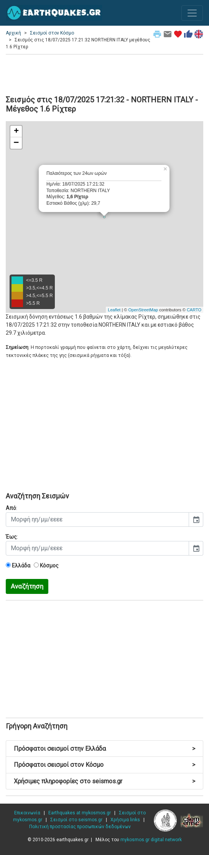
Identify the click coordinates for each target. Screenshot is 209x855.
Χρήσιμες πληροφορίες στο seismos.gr (104, 781)
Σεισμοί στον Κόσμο (52, 33)
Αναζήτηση (27, 586)
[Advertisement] (104, 73)
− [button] (16, 143)
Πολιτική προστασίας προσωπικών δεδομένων (80, 826)
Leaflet (114, 309)
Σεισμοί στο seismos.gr (76, 819)
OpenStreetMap (143, 309)
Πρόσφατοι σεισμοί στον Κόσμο (104, 764)
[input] (97, 519)
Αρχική (13, 33)
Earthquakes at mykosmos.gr (79, 813)
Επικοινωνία (27, 813)
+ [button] (16, 131)
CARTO (194, 309)
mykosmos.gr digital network (151, 839)
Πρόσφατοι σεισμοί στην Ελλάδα (104, 748)
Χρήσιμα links (125, 819)
